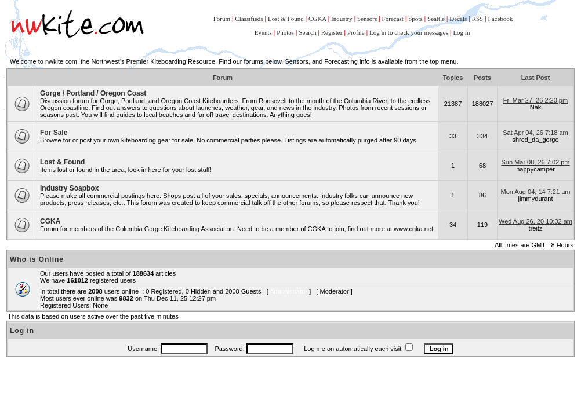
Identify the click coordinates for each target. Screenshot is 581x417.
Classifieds (249, 18)
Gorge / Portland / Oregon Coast (93, 93)
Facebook (500, 18)
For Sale (53, 133)
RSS (478, 18)
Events (263, 32)
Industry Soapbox (69, 188)
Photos (285, 32)
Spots (415, 18)
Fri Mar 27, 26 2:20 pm (535, 100)
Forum (221, 18)
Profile (356, 32)
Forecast (393, 18)
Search (307, 32)
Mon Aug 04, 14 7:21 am (536, 191)
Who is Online (37, 259)
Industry (342, 18)
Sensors (367, 18)
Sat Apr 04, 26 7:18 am (535, 132)
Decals (458, 18)
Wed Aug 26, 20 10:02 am (535, 221)
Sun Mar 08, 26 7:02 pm (535, 162)
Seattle (436, 18)
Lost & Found (286, 18)
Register (332, 32)
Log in (461, 32)
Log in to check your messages (408, 32)
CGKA (317, 18)
